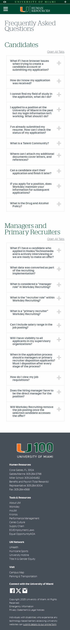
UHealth (13, 547)
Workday (14, 507)
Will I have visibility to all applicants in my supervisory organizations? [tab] (30, 341)
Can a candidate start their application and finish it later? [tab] (30, 172)
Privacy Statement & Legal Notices (26, 610)
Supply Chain (16, 526)
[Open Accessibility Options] (4, 2)
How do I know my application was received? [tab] (30, 82)
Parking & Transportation (23, 576)
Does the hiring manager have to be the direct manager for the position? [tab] (31, 393)
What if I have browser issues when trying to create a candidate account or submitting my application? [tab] (29, 65)
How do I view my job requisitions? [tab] (24, 378)
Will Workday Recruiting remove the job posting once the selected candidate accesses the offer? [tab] (31, 411)
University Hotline (19, 555)
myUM (13, 510)
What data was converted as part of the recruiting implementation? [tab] (32, 270)
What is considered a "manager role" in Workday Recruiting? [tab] (30, 286)
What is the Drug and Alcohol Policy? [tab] (29, 205)
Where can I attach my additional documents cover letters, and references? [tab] (32, 156)
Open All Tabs (55, 51)
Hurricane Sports (18, 551)
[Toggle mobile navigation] (6, 9)
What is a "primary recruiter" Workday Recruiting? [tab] (29, 313)
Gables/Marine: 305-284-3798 (25, 474)
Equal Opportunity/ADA (22, 534)
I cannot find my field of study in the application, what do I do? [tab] (31, 95)
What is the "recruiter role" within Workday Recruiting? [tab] (32, 299)
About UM (15, 503)
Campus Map (16, 572)
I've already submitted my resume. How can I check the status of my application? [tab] (30, 129)
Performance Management (24, 518)
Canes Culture (17, 522)
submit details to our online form (39, 624)
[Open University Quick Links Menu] (65, 2)
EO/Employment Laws (21, 530)
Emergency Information (21, 606)
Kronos (13, 514)
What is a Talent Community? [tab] (29, 143)
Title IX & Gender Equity (22, 559)
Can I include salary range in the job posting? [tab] (31, 326)
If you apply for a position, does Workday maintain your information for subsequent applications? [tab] (31, 188)
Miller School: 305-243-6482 (24, 478)
